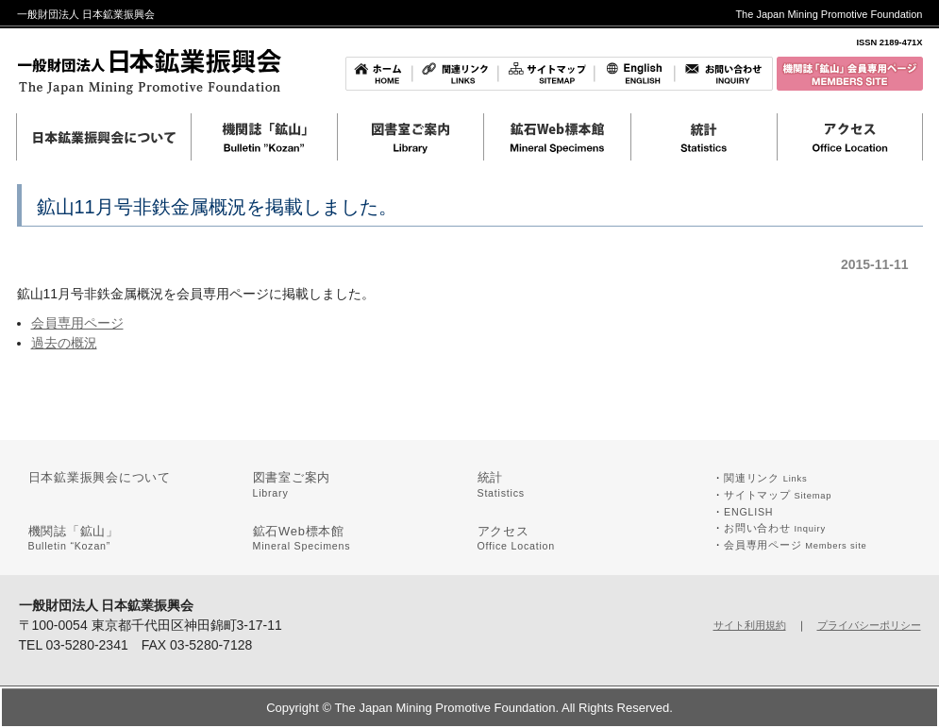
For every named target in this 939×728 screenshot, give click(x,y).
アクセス (517, 538)
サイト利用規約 (749, 625)
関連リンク (765, 477)
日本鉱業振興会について (100, 477)
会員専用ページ (77, 322)
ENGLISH (748, 511)
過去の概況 (64, 342)
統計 (501, 484)
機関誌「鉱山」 (73, 538)
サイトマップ (777, 494)
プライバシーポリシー (869, 625)
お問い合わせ (775, 527)
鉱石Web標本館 (302, 538)
